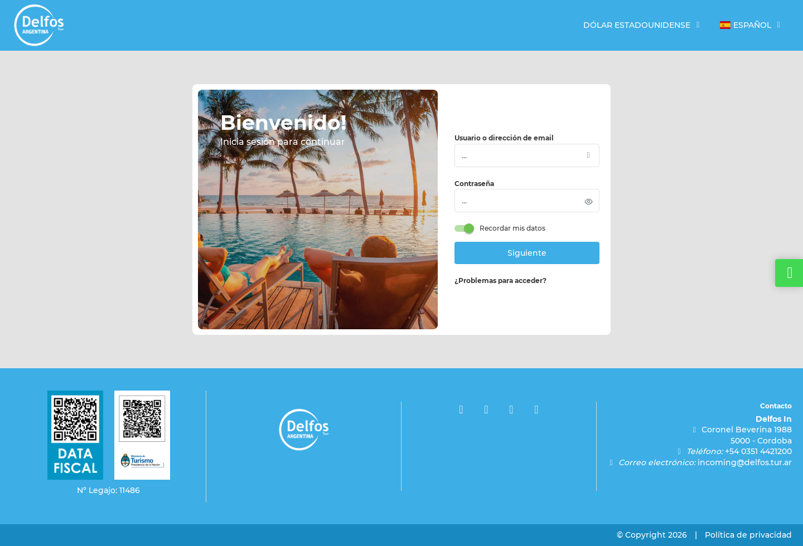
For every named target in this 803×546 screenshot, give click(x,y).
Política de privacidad (748, 535)
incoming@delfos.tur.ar (745, 462)
